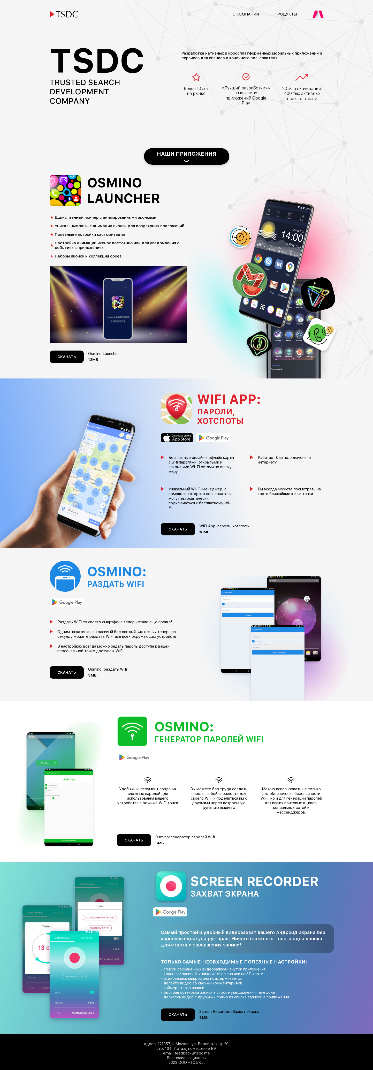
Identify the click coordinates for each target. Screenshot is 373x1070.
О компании (246, 14)
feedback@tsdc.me (192, 1053)
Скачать (66, 356)
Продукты (286, 14)
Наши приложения (186, 154)
